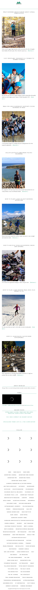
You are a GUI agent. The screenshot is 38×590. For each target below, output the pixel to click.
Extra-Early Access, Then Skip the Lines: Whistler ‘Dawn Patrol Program (19, 412)
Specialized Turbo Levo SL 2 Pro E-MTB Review (19, 422)
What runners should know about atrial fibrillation (19, 12)
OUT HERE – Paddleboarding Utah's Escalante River (12, 405)
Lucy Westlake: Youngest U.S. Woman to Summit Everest (19, 59)
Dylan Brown (26, 405)
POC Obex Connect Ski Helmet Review (19, 417)
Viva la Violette (27, 588)
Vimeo (32, 405)
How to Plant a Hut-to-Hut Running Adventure (19, 199)
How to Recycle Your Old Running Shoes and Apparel (19, 246)
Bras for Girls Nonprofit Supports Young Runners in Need (19, 107)
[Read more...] (31, 51)
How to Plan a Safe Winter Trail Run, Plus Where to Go (19, 290)
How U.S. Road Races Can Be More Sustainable (19, 337)
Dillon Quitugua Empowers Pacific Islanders (19, 153)
